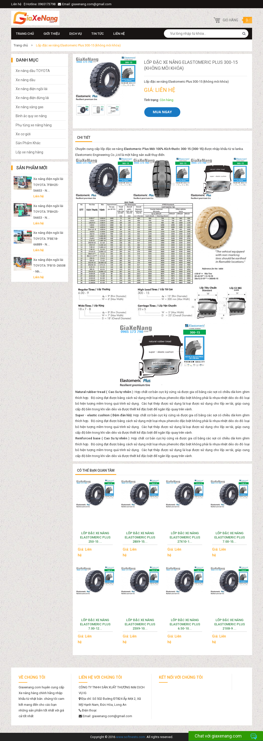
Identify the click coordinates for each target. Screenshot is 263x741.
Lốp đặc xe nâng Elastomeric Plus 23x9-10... (140, 624)
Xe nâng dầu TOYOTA (33, 71)
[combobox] (206, 33)
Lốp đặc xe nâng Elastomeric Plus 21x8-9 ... (229, 624)
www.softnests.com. (131, 737)
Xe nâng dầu (25, 80)
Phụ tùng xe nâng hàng (34, 125)
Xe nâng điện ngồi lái (31, 89)
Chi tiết (83, 138)
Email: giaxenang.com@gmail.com (87, 4)
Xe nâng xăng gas (29, 107)
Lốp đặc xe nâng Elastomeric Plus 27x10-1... (185, 537)
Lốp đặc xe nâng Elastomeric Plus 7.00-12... (95, 624)
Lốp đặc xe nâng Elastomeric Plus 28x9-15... (140, 537)
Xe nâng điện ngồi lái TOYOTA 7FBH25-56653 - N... (48, 184)
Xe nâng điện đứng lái (32, 98)
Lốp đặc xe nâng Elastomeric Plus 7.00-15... (229, 537)
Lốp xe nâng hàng (29, 152)
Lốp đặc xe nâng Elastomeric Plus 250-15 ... (95, 537)
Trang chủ (25, 33)
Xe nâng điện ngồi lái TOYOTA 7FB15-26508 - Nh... (49, 265)
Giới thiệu (51, 33)
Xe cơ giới (23, 134)
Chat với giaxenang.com (218, 736)
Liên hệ (16, 4)
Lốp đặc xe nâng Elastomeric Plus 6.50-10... (185, 624)
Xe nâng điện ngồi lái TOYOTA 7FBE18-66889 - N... (48, 238)
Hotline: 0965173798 (40, 4)
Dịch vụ (75, 33)
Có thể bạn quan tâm (95, 470)
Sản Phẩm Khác (28, 143)
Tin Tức (97, 33)
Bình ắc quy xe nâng (31, 116)
